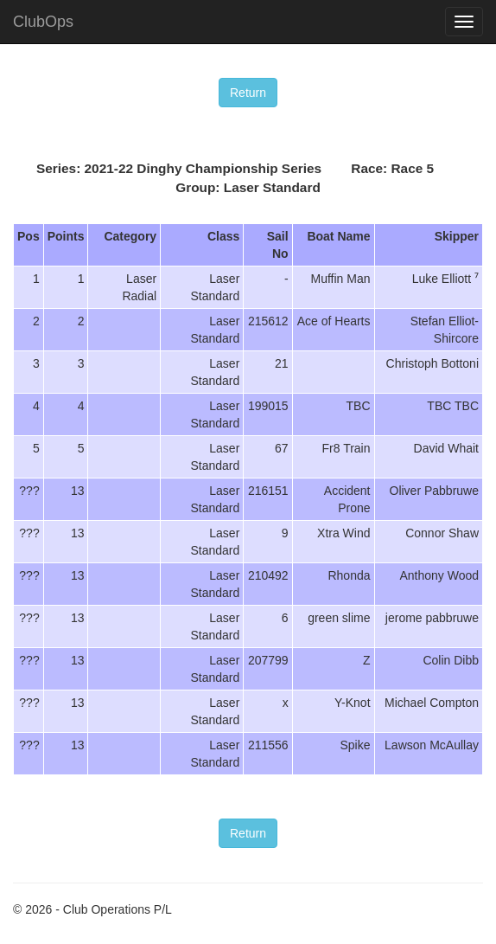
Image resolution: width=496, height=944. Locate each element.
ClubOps (43, 21)
